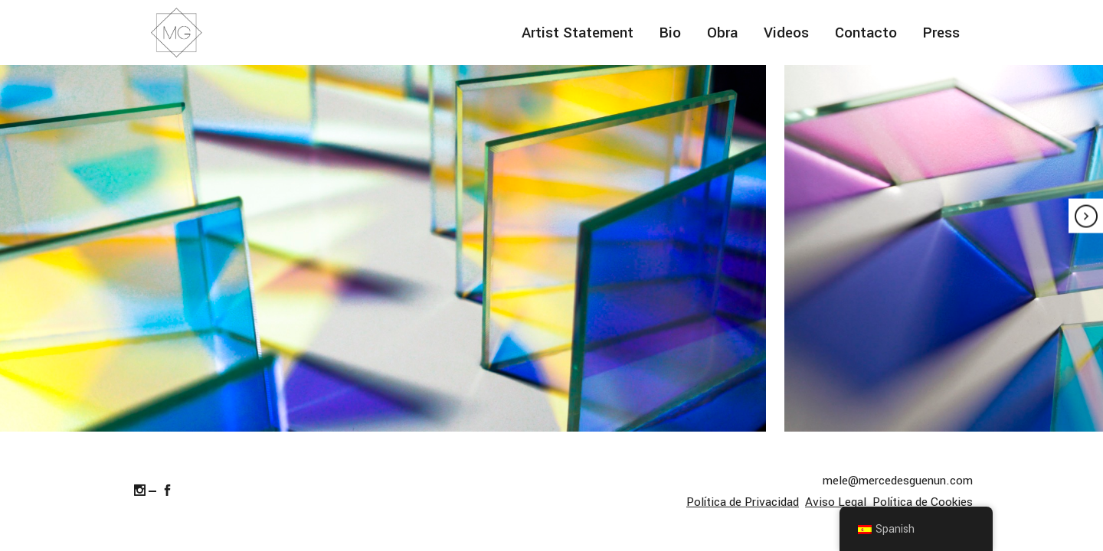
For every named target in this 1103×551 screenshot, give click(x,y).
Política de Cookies (922, 502)
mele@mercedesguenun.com (898, 480)
